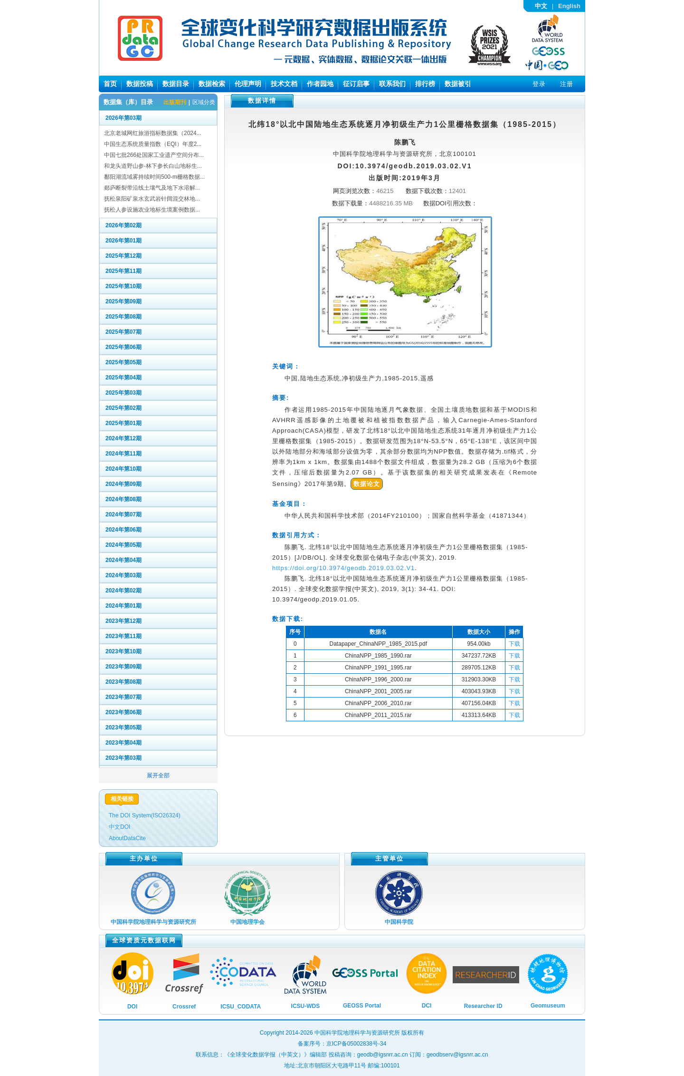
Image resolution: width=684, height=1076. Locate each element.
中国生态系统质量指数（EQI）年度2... (152, 144)
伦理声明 (248, 83)
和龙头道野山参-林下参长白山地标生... (153, 166)
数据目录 (175, 83)
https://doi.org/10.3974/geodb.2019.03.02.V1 (343, 568)
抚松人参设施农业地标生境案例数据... (152, 209)
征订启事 (356, 83)
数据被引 (458, 83)
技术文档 (284, 83)
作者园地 (320, 83)
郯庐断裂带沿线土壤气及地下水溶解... (152, 187)
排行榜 (425, 83)
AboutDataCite (127, 838)
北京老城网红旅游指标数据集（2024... (152, 133)
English (569, 6)
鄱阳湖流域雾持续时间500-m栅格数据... (154, 177)
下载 (514, 643)
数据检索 (212, 83)
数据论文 (366, 483)
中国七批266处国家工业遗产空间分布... (154, 155)
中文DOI (119, 827)
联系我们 (392, 83)
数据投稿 (139, 83)
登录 (539, 83)
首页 (110, 83)
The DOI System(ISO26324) (144, 815)
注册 (566, 83)
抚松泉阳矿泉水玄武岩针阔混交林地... (152, 198)
